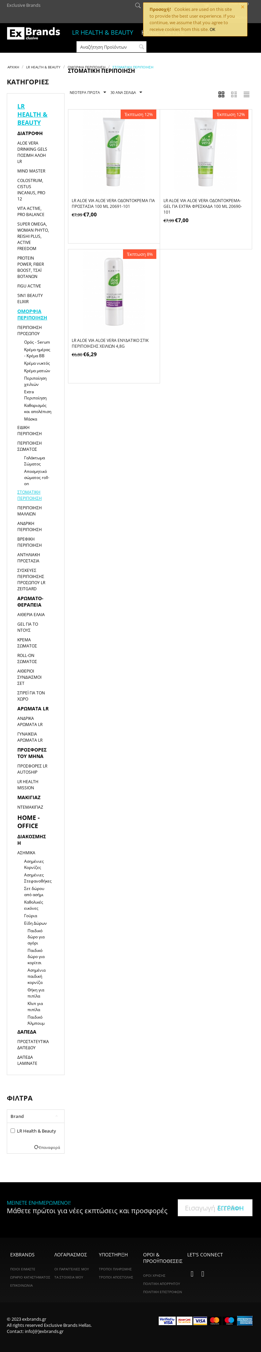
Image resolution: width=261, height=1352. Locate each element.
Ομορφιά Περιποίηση (86, 67)
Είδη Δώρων (35, 923)
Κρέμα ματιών (37, 371)
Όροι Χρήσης (154, 1275)
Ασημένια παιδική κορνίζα (37, 976)
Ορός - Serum (37, 342)
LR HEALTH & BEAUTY (102, 32)
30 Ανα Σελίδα (126, 92)
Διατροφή (30, 133)
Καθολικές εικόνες (33, 905)
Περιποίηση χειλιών (35, 381)
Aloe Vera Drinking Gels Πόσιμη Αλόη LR (32, 152)
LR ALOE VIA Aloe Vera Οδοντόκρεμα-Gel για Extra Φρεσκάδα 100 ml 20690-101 (202, 206)
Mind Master (31, 171)
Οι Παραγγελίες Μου (71, 1269)
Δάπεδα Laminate (27, 1060)
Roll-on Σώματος (27, 658)
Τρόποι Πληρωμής (115, 1269)
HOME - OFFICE (28, 821)
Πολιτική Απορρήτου (161, 1283)
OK (212, 29)
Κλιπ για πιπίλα (35, 1006)
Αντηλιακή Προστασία (28, 558)
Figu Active (29, 286)
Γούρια (30, 916)
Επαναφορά (49, 1147)
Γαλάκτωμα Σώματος (34, 461)
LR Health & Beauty (33, 1131)
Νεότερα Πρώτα (88, 92)
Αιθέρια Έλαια (31, 614)
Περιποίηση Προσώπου (29, 330)
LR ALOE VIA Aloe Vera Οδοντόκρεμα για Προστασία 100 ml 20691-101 (113, 203)
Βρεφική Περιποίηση (29, 542)
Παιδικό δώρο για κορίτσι (36, 956)
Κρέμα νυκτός (37, 363)
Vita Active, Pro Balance (31, 211)
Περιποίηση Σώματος (29, 446)
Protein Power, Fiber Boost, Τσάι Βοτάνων (30, 267)
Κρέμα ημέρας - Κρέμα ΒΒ (37, 353)
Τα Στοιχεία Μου (68, 1277)
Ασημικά (26, 853)
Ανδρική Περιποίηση (29, 526)
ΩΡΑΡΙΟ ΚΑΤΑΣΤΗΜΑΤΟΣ (30, 1277)
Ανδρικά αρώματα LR (29, 721)
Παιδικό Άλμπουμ (36, 1020)
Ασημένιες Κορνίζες (34, 864)
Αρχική (13, 67)
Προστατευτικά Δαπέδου (33, 1045)
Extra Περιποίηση (35, 395)
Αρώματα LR (33, 708)
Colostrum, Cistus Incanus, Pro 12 (31, 190)
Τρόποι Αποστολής (116, 1277)
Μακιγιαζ (28, 797)
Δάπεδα (26, 1031)
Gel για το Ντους (27, 627)
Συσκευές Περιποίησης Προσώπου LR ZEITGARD (31, 579)
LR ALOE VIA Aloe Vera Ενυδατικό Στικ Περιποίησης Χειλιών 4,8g (110, 343)
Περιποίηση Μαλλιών (29, 511)
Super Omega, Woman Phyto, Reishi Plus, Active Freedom (33, 236)
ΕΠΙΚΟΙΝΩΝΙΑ (21, 1285)
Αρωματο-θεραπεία (30, 601)
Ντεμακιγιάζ (30, 807)
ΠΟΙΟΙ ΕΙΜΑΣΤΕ (22, 1269)
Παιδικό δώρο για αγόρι (36, 937)
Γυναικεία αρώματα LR (29, 737)
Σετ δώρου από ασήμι (34, 891)
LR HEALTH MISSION (27, 785)
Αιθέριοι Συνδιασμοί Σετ (29, 677)
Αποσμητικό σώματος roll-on (36, 477)
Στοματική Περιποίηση (29, 495)
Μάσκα (30, 419)
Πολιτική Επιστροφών (162, 1291)
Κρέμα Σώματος (27, 643)
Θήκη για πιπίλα (36, 993)
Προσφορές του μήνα (32, 752)
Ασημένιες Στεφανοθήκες (38, 878)
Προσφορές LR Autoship (32, 769)
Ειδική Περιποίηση (29, 430)
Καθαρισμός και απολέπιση (37, 408)
